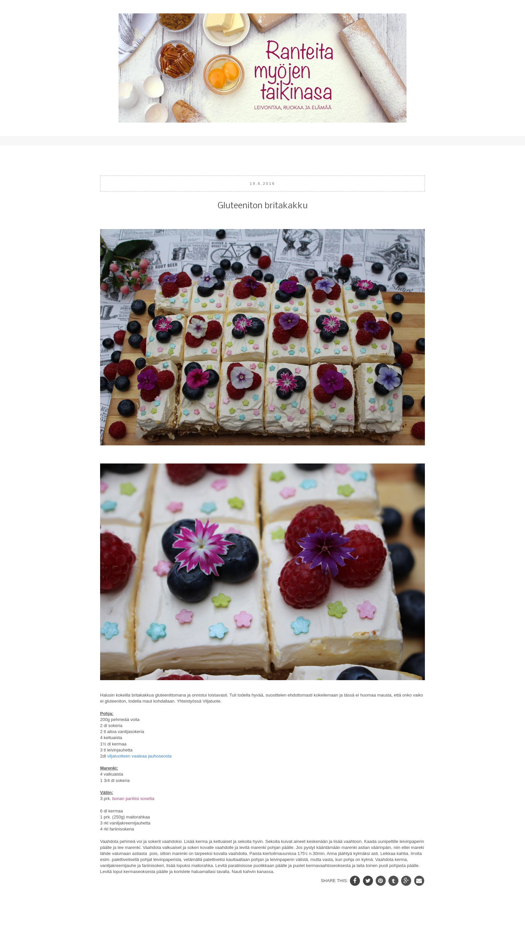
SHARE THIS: (335, 880)
